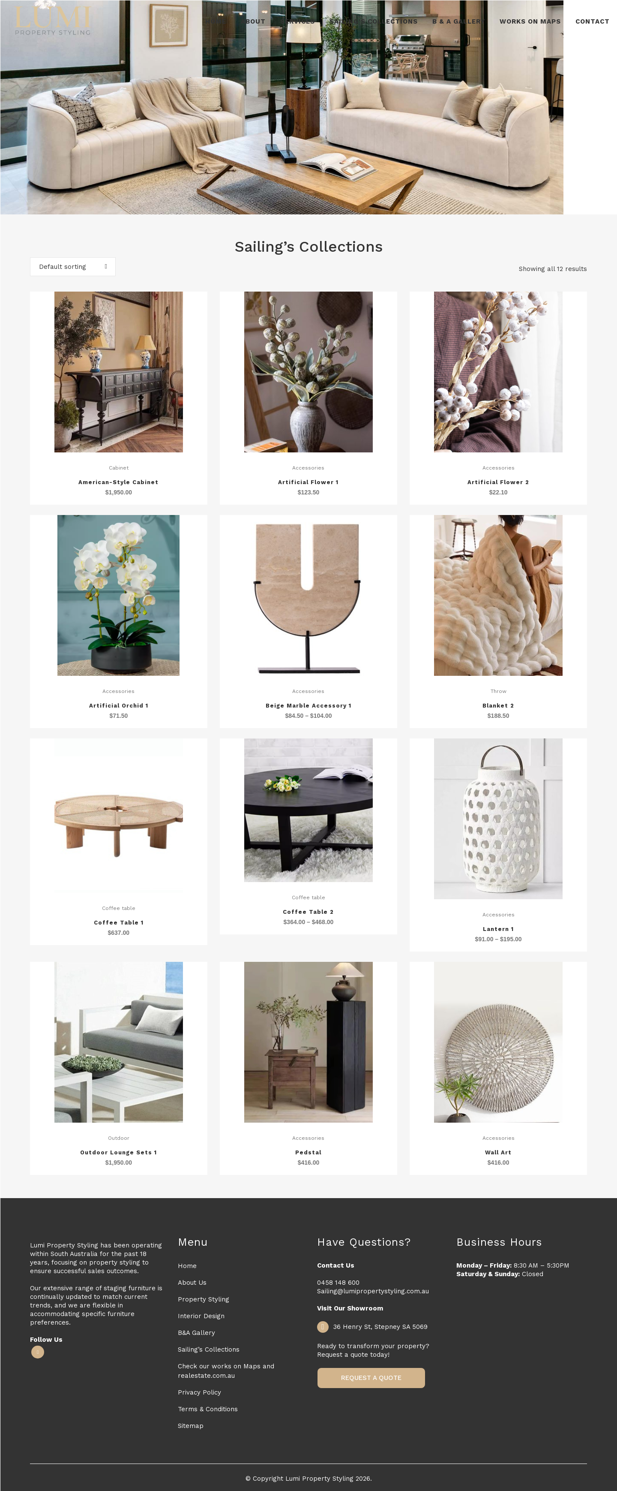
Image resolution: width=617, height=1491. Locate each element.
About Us (192, 1282)
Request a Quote (371, 1378)
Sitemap (191, 1426)
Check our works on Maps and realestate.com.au (226, 1371)
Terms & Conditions (208, 1409)
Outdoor (118, 1138)
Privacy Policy (199, 1392)
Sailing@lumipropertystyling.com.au (373, 1291)
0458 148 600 (338, 1282)
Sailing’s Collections (209, 1349)
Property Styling (203, 1299)
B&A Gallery (196, 1333)
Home (187, 1266)
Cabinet (119, 468)
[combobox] (73, 266)
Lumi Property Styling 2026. (328, 1478)
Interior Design (201, 1316)
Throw (498, 691)
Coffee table (118, 908)
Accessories (308, 468)
